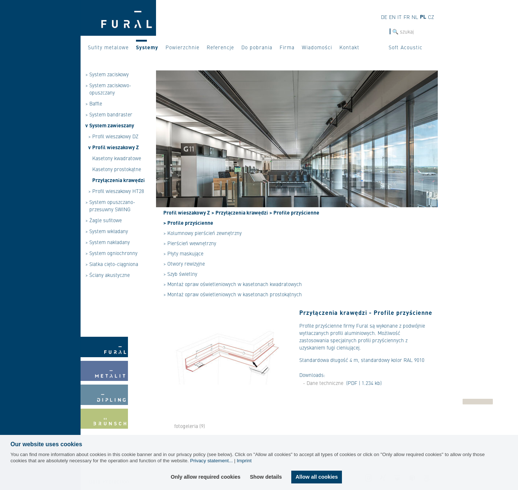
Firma (287, 47)
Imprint (244, 460)
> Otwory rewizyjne (184, 263)
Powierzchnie (182, 47)
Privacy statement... (211, 460)
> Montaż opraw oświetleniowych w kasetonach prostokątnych (232, 294)
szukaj (382, 31)
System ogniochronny (113, 252)
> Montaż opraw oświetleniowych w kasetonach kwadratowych (232, 284)
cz (431, 16)
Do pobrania (256, 47)
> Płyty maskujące (183, 253)
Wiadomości (317, 47)
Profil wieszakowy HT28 (118, 190)
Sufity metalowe (108, 47)
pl (423, 16)
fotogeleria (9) (189, 425)
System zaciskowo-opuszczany (110, 88)
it (399, 16)
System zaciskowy (109, 74)
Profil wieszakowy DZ (115, 136)
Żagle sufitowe (105, 220)
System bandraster (110, 114)
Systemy (147, 47)
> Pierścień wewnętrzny (189, 243)
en (392, 16)
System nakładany (109, 242)
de (384, 16)
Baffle (95, 103)
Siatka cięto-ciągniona (113, 263)
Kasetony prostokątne (116, 169)
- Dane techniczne (323, 382)
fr (407, 16)
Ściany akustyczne (109, 274)
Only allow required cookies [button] (205, 477)
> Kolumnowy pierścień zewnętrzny (202, 232)
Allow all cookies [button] (317, 477)
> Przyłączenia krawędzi (239, 212)
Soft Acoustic (405, 47)
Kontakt (349, 47)
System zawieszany (111, 125)
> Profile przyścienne (294, 212)
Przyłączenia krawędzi (118, 180)
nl (415, 16)
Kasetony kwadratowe (116, 158)
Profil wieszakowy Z (115, 147)
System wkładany (108, 231)
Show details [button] (266, 477)
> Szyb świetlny (180, 273)
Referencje (220, 47)
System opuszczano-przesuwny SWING (112, 205)
